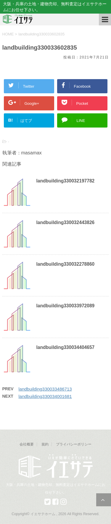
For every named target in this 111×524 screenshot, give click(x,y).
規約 (45, 444)
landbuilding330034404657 (65, 347)
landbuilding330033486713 (45, 388)
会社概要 (27, 444)
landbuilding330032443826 (65, 222)
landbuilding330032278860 (65, 264)
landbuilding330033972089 (65, 305)
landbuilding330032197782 (65, 180)
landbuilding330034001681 (45, 396)
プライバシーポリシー (73, 444)
